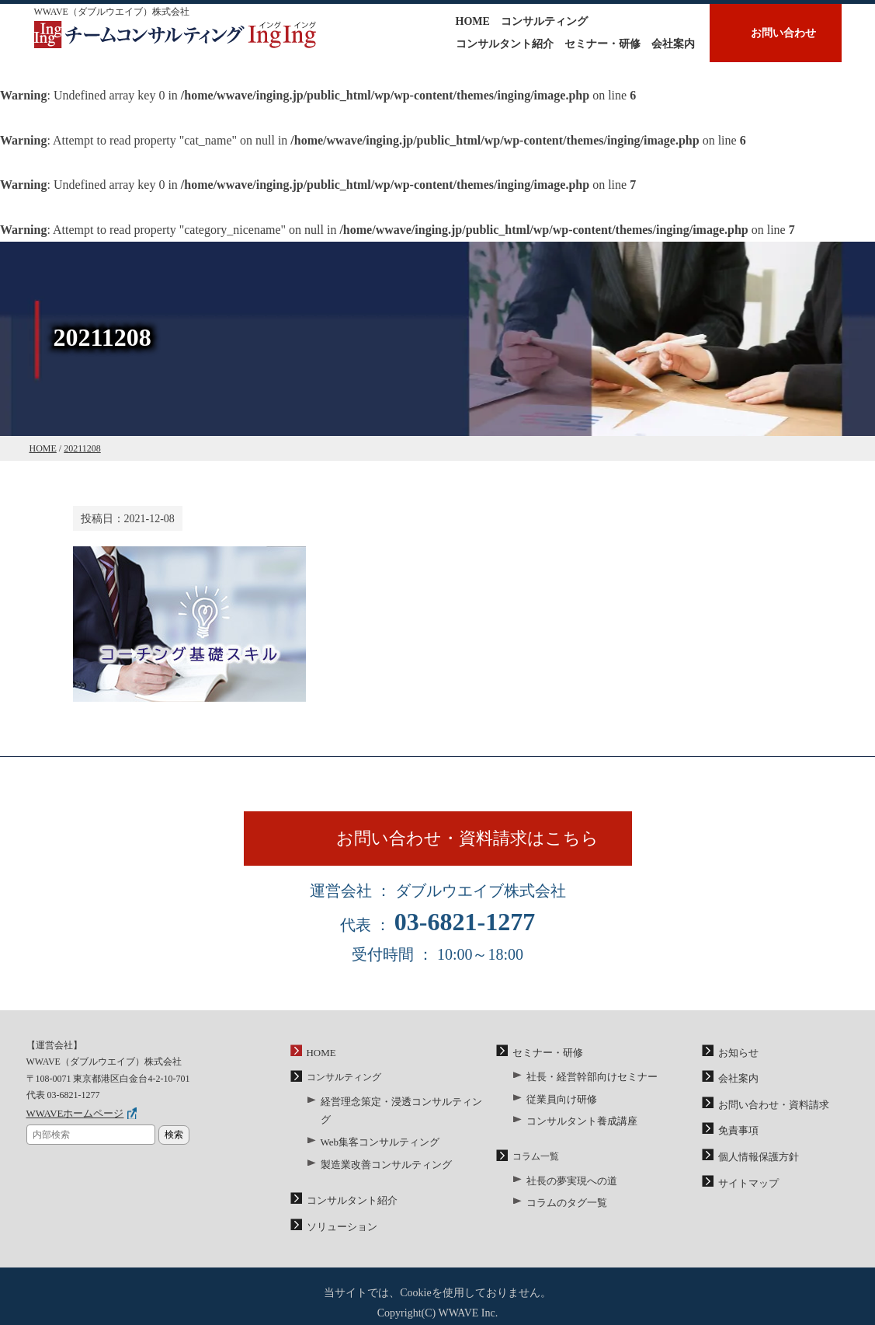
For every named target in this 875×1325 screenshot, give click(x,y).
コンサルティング (544, 21)
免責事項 (736, 1134)
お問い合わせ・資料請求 (769, 1110)
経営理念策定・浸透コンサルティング (400, 1109)
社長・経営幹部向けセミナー (587, 1084)
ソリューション (339, 1209)
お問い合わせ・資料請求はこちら (474, 843)
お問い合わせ (783, 33)
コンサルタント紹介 (505, 44)
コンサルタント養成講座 (577, 1125)
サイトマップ (746, 1184)
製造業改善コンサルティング (381, 1150)
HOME (473, 21)
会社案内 (673, 44)
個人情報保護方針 (755, 1159)
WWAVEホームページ (71, 1122)
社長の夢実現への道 (568, 1183)
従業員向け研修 (559, 1105)
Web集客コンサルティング (376, 1129)
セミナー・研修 (602, 44)
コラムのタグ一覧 (563, 1203)
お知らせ (736, 1061)
